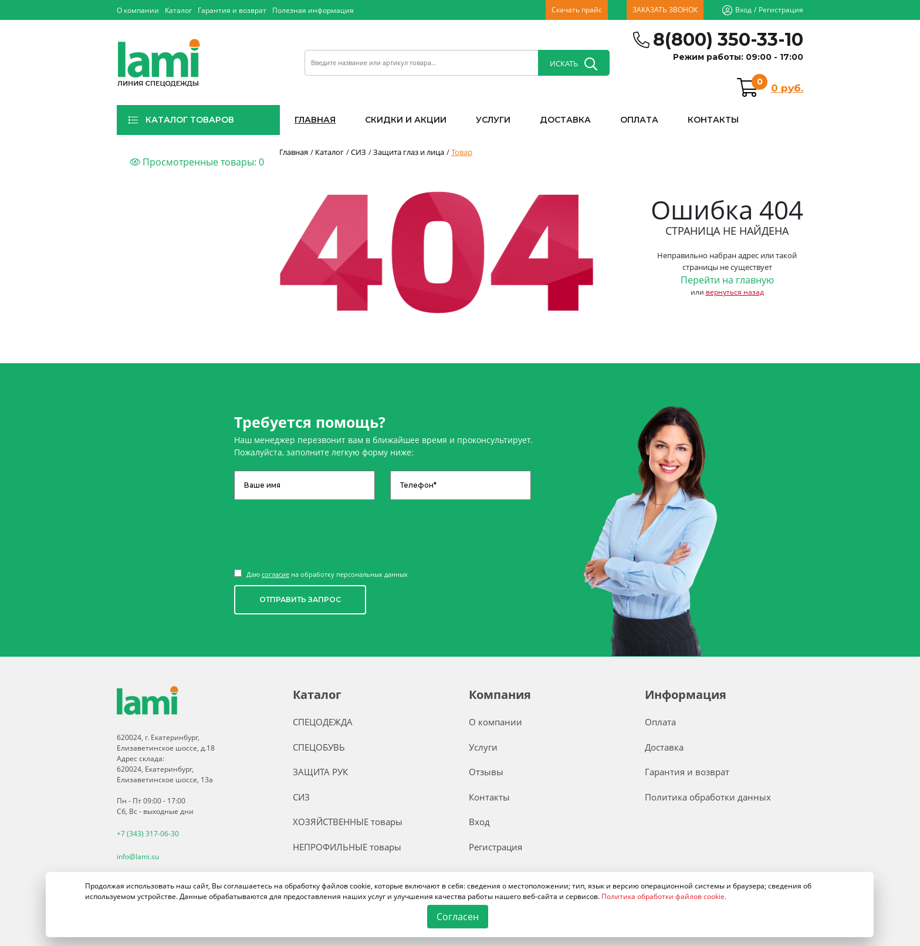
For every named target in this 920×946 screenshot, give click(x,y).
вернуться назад (735, 292)
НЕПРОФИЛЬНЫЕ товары (347, 847)
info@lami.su (138, 856)
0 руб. (787, 88)
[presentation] (323, 529)
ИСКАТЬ (573, 64)
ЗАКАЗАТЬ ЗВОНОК (665, 10)
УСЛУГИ (493, 119)
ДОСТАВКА (565, 119)
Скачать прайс (577, 10)
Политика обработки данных (708, 797)
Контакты (489, 797)
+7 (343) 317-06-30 (148, 834)
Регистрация (781, 10)
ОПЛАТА (639, 119)
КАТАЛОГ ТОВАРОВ (181, 119)
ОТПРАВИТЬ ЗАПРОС (300, 599)
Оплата (660, 722)
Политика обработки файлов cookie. (663, 896)
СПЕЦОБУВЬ (319, 747)
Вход (743, 10)
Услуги (483, 747)
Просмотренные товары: (197, 162)
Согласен (458, 916)
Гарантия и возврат (232, 10)
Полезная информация (313, 10)
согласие (275, 574)
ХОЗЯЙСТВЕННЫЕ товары (347, 821)
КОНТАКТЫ (713, 119)
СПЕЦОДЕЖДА (323, 722)
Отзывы (486, 772)
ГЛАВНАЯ (315, 119)
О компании (138, 10)
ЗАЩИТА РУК (320, 772)
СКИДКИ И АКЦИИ (406, 119)
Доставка (664, 747)
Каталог (178, 10)
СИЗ (301, 797)
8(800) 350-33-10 (728, 39)
